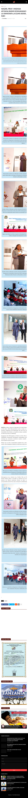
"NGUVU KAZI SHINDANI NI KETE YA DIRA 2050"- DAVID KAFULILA (17, 783)
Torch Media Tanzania (16, 794)
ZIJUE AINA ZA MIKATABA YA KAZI (14, 749)
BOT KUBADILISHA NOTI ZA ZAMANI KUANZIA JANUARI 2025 (16, 745)
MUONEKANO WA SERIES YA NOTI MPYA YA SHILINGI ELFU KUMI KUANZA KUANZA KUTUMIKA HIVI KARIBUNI (16, 739)
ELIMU (5, 6)
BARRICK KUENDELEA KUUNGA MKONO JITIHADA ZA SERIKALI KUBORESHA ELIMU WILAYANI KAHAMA (15, 777)
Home (2, 6)
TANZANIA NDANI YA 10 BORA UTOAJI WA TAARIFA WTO (15, 788)
